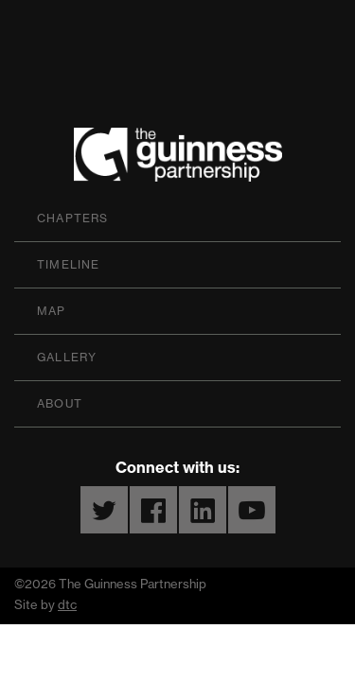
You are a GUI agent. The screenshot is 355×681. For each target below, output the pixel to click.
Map (51, 311)
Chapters (73, 218)
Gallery (67, 357)
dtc (67, 604)
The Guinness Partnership (178, 159)
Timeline (68, 264)
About (59, 403)
